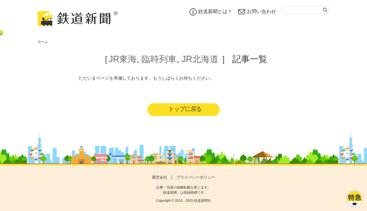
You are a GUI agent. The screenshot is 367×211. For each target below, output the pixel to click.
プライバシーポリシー (195, 177)
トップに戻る (185, 109)
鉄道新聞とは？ (210, 12)
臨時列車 (159, 59)
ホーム (43, 42)
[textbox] (305, 10)
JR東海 (122, 59)
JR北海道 (200, 59)
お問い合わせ (257, 12)
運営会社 (159, 177)
